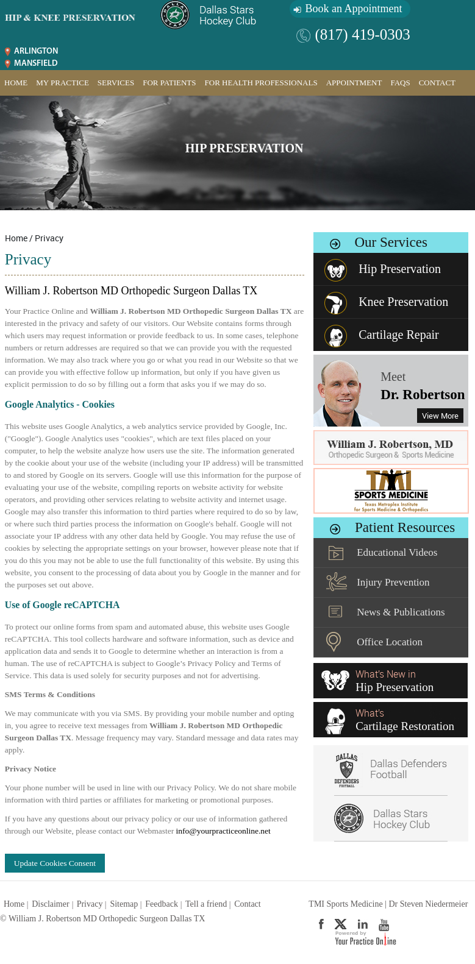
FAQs (400, 82)
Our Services (390, 242)
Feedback (161, 904)
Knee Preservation (403, 301)
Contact (437, 82)
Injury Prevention (393, 582)
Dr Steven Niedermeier (428, 904)
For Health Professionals (261, 82)
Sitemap (124, 904)
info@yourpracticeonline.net (223, 830)
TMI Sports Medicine (345, 904)
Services (116, 82)
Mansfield (36, 63)
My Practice (62, 82)
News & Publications (401, 612)
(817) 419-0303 (362, 34)
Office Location (390, 642)
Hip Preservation (244, 148)
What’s (404, 719)
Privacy (90, 904)
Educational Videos (397, 552)
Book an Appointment (353, 8)
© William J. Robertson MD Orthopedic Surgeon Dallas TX (102, 918)
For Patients (169, 82)
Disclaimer (50, 904)
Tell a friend (206, 904)
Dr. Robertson (422, 394)
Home (15, 82)
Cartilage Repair (399, 334)
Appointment (354, 82)
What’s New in (394, 680)
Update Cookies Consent (55, 863)
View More (440, 415)
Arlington (36, 51)
